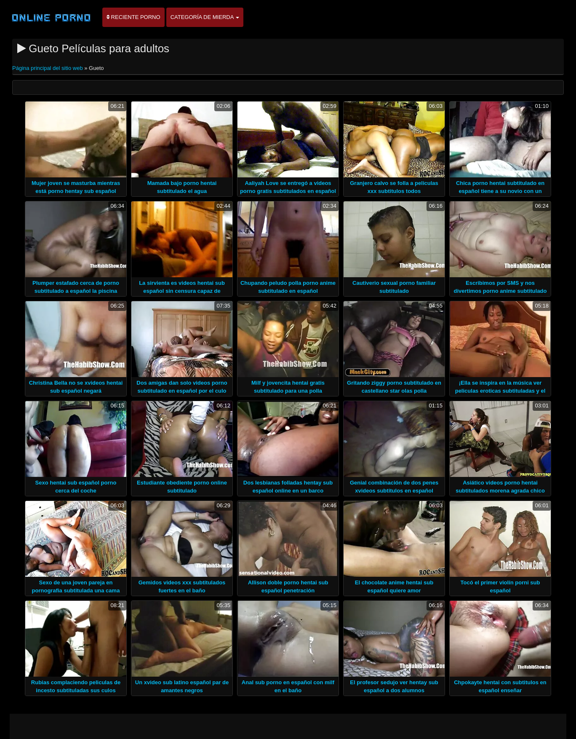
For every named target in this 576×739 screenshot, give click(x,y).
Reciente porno (133, 17)
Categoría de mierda (205, 17)
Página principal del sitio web (48, 68)
